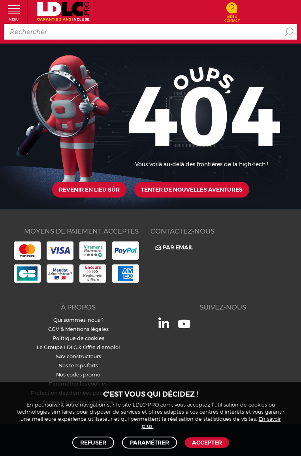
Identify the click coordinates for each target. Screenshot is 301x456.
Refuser (93, 442)
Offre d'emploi (101, 347)
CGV (53, 329)
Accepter (207, 442)
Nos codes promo (78, 374)
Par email (173, 247)
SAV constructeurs (78, 356)
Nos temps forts (78, 365)
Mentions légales (87, 329)
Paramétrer (149, 442)
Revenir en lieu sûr (89, 189)
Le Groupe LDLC (57, 347)
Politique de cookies (78, 338)
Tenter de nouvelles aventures (192, 189)
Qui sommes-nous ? (78, 320)
